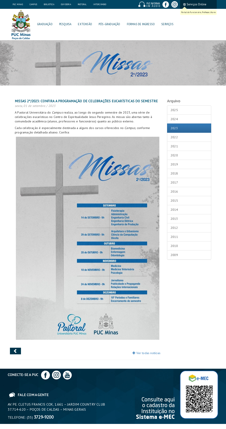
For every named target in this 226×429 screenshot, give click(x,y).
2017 (174, 182)
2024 (174, 119)
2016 (174, 192)
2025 (174, 110)
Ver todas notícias (146, 353)
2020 (174, 155)
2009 (174, 255)
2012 (174, 228)
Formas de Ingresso (141, 24)
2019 (174, 164)
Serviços (167, 24)
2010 (174, 246)
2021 (174, 146)
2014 (174, 210)
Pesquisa (65, 24)
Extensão (85, 24)
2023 (174, 128)
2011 (174, 237)
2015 (174, 201)
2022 (174, 137)
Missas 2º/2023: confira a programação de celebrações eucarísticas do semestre (86, 101)
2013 (174, 219)
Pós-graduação (109, 24)
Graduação (45, 24)
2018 (174, 173)
